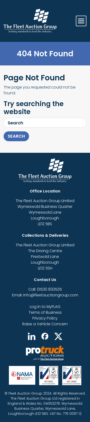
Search (16, 136)
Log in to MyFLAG (45, 306)
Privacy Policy (45, 318)
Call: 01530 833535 (45, 289)
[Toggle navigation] (81, 21)
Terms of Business (45, 312)
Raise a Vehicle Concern (45, 324)
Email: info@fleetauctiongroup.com (45, 295)
